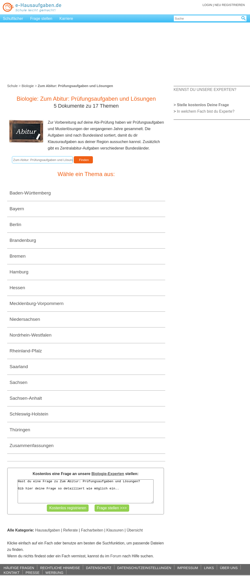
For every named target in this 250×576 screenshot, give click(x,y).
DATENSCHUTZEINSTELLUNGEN (144, 568)
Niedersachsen (25, 319)
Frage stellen (41, 19)
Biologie (27, 86)
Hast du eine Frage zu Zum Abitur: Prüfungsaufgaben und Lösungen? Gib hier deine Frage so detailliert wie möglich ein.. (86, 491)
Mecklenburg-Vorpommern (37, 303)
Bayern (17, 208)
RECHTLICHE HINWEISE (60, 568)
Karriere (66, 19)
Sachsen (18, 382)
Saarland (19, 366)
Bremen (18, 256)
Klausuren (114, 530)
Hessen (17, 287)
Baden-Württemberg (30, 192)
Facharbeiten (92, 530)
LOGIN (207, 5)
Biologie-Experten (107, 474)
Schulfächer (13, 19)
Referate (70, 530)
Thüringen (20, 429)
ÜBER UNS (229, 568)
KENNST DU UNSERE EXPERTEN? (205, 90)
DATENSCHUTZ (98, 568)
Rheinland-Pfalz (26, 350)
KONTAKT (12, 572)
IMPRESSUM (187, 568)
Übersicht (135, 530)
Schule (12, 86)
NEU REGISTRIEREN (229, 5)
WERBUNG (54, 572)
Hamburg (19, 271)
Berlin (15, 224)
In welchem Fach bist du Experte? (205, 111)
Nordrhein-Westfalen (31, 335)
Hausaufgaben (47, 530)
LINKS (209, 568)
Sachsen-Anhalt (26, 398)
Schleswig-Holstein (29, 413)
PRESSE (32, 572)
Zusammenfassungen (32, 445)
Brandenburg (23, 240)
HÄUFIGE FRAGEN (19, 568)
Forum (115, 556)
